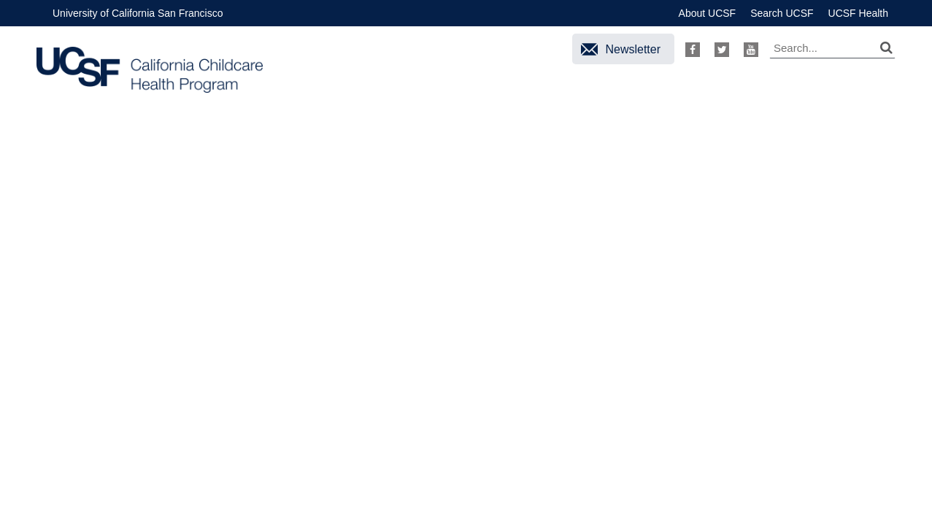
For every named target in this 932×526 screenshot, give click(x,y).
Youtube (751, 49)
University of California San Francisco (138, 13)
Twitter (722, 49)
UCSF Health (858, 13)
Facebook (692, 49)
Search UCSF (781, 13)
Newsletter (633, 49)
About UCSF (707, 13)
